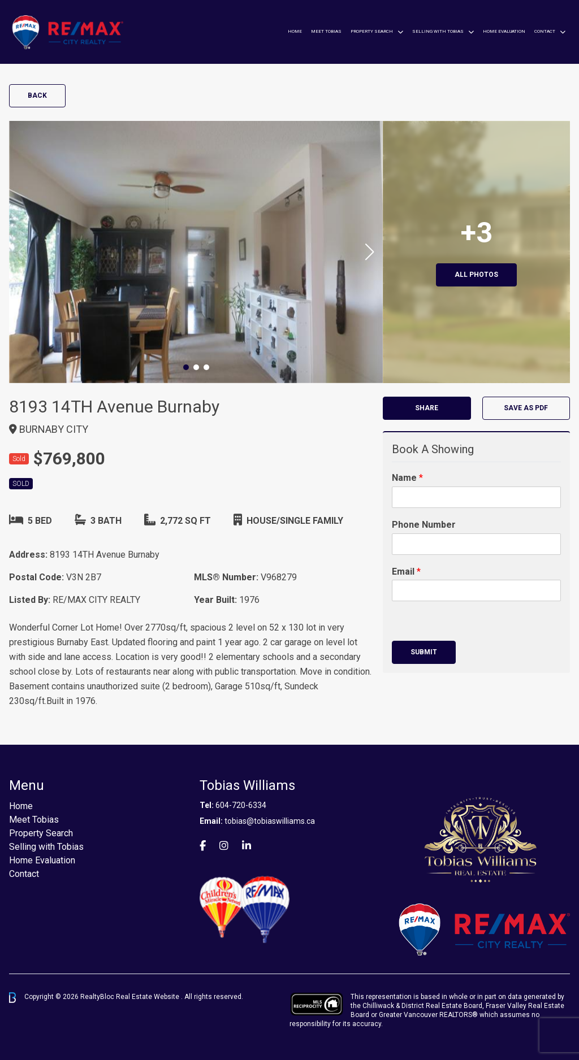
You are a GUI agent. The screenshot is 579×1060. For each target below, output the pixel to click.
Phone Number (424, 524)
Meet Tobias (326, 31)
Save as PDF (526, 408)
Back (37, 95)
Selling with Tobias (438, 31)
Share (426, 408)
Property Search (372, 31)
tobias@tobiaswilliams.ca (269, 821)
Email (406, 571)
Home (295, 31)
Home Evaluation (504, 31)
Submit (424, 652)
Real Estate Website (148, 997)
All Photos (476, 275)
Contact (544, 31)
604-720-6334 (240, 805)
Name (407, 477)
